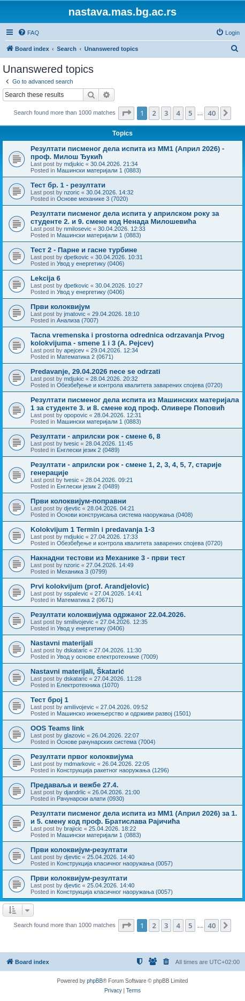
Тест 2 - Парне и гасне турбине (83, 250)
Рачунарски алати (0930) (90, 798)
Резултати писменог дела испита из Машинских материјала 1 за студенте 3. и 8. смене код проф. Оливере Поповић (134, 404)
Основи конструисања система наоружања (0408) (125, 514)
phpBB (95, 981)
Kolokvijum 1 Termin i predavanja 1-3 (92, 529)
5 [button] (190, 113)
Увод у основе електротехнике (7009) (107, 656)
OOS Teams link (57, 728)
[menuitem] (28, 32)
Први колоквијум (60, 307)
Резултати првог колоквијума (81, 756)
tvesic (71, 443)
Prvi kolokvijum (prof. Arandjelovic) (89, 586)
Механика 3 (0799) (82, 571)
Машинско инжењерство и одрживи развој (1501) (124, 713)
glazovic (74, 735)
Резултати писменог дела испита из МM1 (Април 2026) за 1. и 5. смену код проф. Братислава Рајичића (133, 817)
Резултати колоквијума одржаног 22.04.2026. (108, 615)
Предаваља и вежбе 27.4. (74, 785)
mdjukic (73, 164)
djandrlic (75, 792)
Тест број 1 (49, 700)
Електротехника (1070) (88, 685)
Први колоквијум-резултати (78, 850)
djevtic (72, 508)
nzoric (71, 192)
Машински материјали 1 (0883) (99, 170)
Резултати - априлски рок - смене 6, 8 (95, 436)
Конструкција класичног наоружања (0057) (115, 863)
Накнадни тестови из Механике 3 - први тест (107, 558)
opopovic (75, 415)
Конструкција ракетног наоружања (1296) (113, 770)
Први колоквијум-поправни (78, 501)
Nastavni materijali (61, 643)
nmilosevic (77, 228)
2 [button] (154, 113)
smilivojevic (79, 622)
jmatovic (74, 314)
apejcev (74, 350)
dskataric (75, 650)
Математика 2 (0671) (85, 356)
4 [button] (178, 113)
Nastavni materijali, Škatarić (77, 671)
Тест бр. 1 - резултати (67, 185)
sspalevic (76, 593)
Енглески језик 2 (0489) (88, 450)
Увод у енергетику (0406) (90, 263)
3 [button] (166, 113)
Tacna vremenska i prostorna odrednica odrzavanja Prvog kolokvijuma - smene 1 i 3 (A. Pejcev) (127, 339)
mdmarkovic (79, 764)
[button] (126, 113)
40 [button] (212, 113)
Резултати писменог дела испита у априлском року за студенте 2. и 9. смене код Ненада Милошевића (124, 217)
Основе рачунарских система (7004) (106, 742)
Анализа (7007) (77, 320)
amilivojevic (79, 707)
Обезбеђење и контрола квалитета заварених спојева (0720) (140, 385)
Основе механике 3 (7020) (92, 198)
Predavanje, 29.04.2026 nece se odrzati (95, 371)
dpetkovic (76, 257)
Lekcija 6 (45, 278)
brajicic (73, 828)
